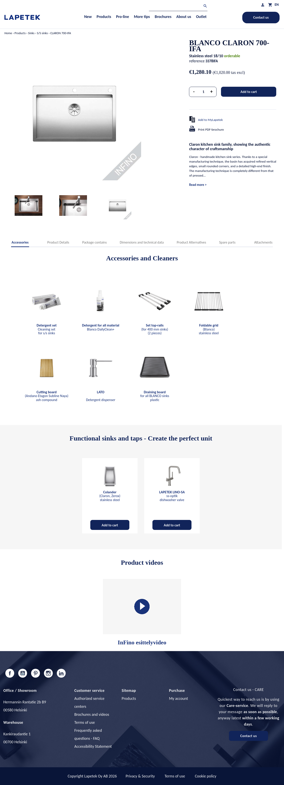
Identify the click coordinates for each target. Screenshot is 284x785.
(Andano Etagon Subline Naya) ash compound (46, 396)
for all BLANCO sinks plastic (154, 396)
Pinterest (35, 673)
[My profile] (262, 5)
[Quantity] (203, 91)
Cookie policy (205, 776)
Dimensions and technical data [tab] (142, 242)
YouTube (22, 673)
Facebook (9, 673)
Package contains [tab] (94, 242)
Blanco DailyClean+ (100, 327)
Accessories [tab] (20, 242)
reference (197, 61)
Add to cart (249, 92)
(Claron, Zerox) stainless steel (109, 496)
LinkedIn (61, 673)
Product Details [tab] (58, 242)
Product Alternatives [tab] (191, 242)
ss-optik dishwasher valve (172, 496)
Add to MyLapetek (210, 120)
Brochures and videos (91, 714)
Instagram (48, 673)
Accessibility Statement (93, 746)
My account (178, 698)
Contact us (261, 17)
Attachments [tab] (263, 242)
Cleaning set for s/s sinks (47, 329)
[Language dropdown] (277, 4)
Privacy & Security (140, 776)
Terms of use (84, 722)
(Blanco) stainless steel (209, 329)
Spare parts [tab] (227, 242)
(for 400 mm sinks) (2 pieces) (154, 329)
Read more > (197, 185)
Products (129, 698)
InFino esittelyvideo (142, 612)
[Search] (178, 6)
